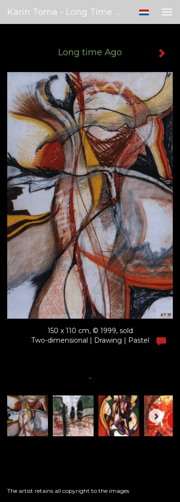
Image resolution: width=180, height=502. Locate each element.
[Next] (156, 416)
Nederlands (143, 12)
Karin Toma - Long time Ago (69, 12)
